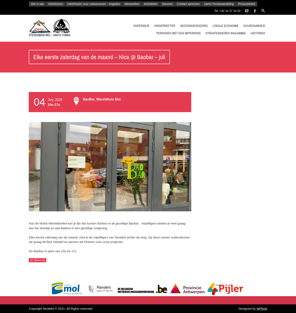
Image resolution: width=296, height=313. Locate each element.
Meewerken (131, 4)
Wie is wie (37, 4)
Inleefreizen (55, 4)
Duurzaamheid (254, 25)
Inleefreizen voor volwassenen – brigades (93, 4)
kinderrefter (164, 25)
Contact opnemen (188, 4)
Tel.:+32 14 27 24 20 (227, 11)
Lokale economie (225, 25)
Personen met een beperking (178, 33)
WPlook (262, 308)
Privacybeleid (246, 4)
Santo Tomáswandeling (219, 4)
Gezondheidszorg (194, 25)
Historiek (258, 33)
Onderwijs (141, 25)
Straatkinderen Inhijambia (225, 33)
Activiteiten (151, 4)
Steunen (167, 4)
